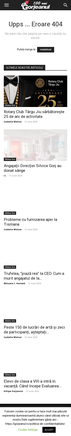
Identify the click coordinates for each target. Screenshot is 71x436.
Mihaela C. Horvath (14, 283)
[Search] (65, 5)
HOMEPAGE (45, 49)
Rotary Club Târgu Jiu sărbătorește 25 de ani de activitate (34, 114)
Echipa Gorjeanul (13, 391)
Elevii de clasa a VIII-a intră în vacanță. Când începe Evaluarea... (33, 383)
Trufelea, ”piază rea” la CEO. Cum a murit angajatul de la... (34, 276)
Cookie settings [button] (28, 429)
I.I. (5, 175)
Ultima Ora (10, 105)
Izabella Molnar (13, 121)
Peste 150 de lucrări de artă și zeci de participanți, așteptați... (34, 329)
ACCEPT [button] (49, 429)
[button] (6, 5)
